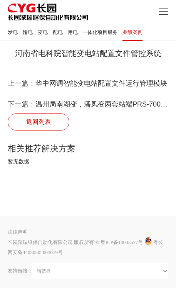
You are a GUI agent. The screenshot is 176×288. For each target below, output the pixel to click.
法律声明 (18, 232)
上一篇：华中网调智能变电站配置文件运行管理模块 (87, 83)
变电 (43, 32)
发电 (13, 32)
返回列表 (38, 122)
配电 (58, 32)
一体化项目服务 (99, 32)
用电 (73, 32)
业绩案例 (132, 32)
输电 (28, 32)
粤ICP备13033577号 (122, 242)
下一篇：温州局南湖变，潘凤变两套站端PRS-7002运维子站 (88, 104)
